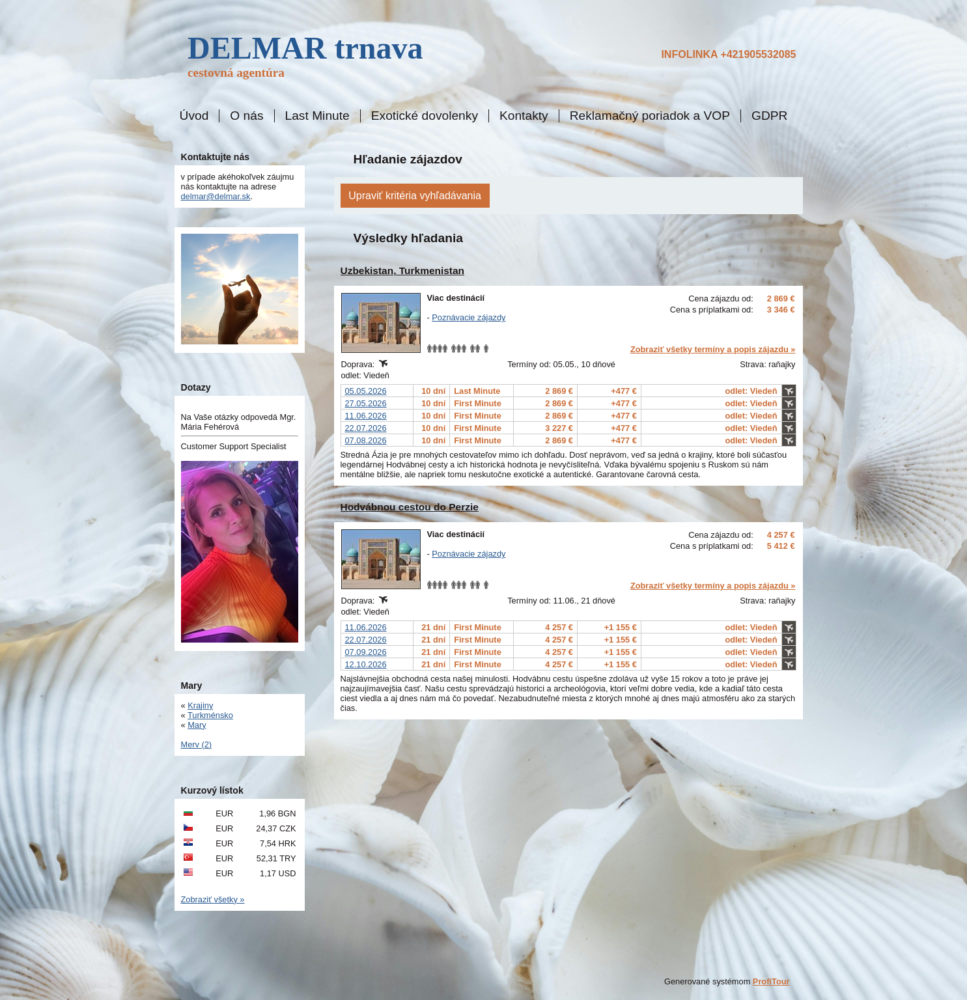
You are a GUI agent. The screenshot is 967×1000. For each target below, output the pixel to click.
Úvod (194, 115)
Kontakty (523, 115)
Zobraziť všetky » (213, 899)
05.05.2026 (366, 391)
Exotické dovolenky (424, 115)
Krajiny (200, 705)
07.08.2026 (366, 440)
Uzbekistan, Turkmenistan (403, 270)
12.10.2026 (366, 664)
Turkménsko (210, 715)
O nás (246, 115)
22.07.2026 (366, 428)
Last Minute (317, 115)
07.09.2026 (366, 652)
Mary (197, 725)
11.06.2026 (366, 416)
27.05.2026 (366, 403)
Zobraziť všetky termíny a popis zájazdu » (713, 349)
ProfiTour (771, 981)
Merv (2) (196, 744)
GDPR (769, 115)
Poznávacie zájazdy (468, 317)
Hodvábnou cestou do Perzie (410, 506)
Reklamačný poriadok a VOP (650, 115)
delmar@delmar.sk (216, 196)
